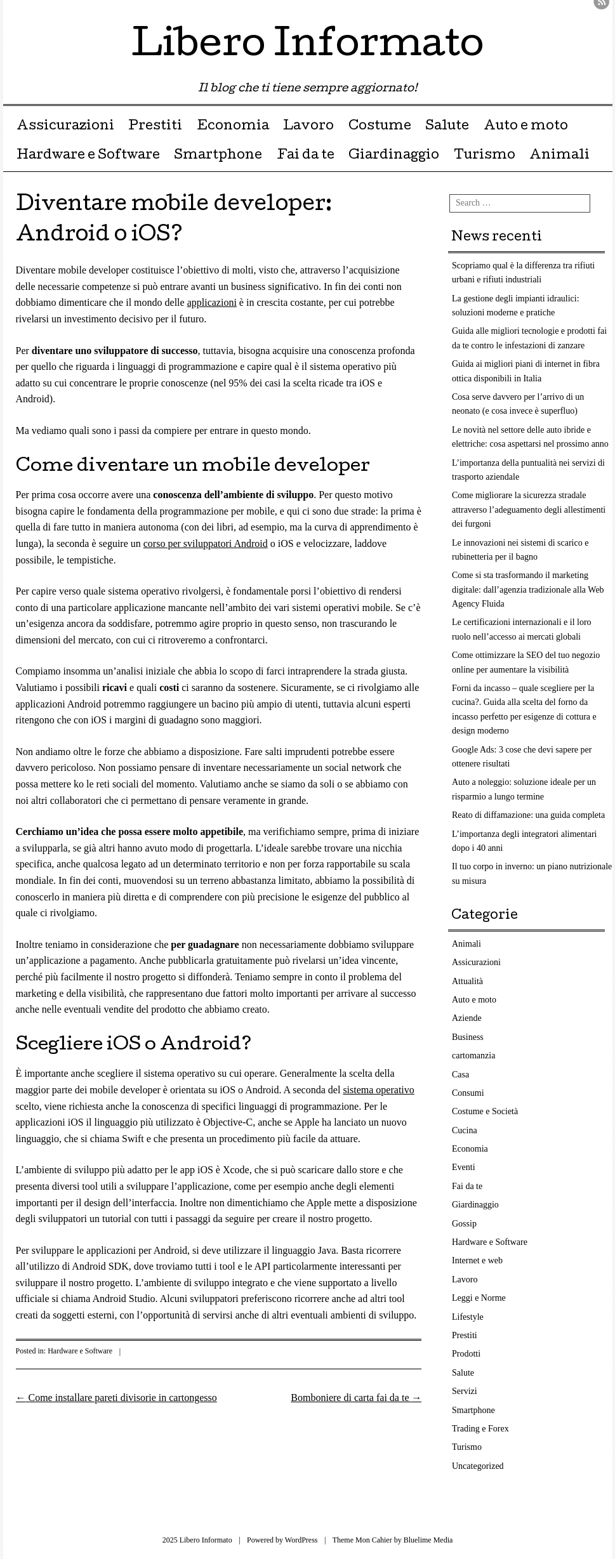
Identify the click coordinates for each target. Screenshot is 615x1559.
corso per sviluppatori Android (205, 543)
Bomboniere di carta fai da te (356, 1397)
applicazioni (212, 302)
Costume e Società (485, 1111)
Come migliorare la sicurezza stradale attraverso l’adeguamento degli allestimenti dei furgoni (528, 509)
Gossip (464, 1223)
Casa (460, 1074)
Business (468, 1037)
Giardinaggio (393, 156)
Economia (233, 127)
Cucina (464, 1130)
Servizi (464, 1391)
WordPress (301, 1540)
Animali (559, 156)
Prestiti (155, 127)
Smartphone (218, 156)
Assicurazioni (65, 127)
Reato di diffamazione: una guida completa (528, 815)
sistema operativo (378, 1089)
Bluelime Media (428, 1540)
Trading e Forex (480, 1428)
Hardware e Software (88, 156)
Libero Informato (307, 47)
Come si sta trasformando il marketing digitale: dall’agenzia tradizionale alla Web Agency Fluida (528, 589)
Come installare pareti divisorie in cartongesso (116, 1397)
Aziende (467, 1018)
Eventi (463, 1167)
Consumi (468, 1093)
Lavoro (308, 127)
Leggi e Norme (479, 1298)
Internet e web (477, 1260)
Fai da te (305, 156)
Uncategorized (478, 1466)
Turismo (484, 156)
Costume (379, 127)
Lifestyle (468, 1317)
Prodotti (466, 1353)
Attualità (467, 981)
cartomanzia (473, 1055)
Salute (447, 127)
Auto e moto (526, 127)
